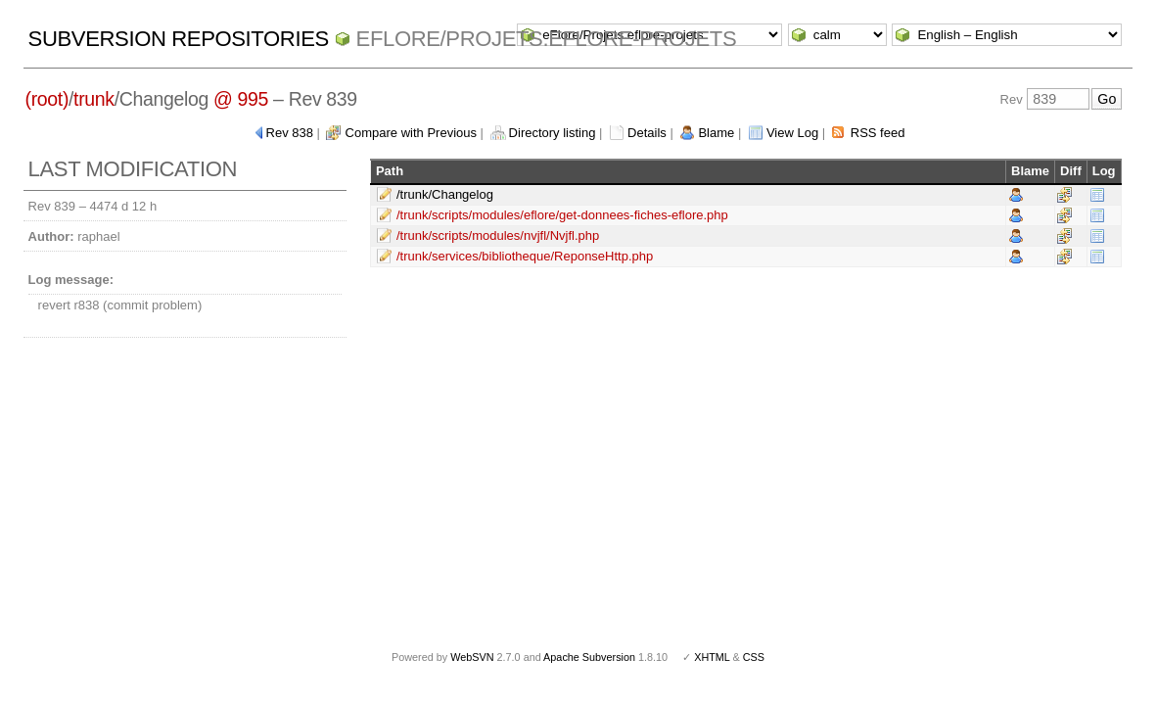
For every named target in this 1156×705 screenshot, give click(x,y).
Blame (716, 132)
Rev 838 (289, 132)
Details (647, 132)
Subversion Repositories (178, 38)
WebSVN (471, 657)
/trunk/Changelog (444, 194)
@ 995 (240, 99)
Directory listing (552, 132)
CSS (753, 657)
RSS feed (878, 132)
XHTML (711, 657)
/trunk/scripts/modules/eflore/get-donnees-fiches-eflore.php (562, 215)
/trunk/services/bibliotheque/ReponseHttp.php (524, 256)
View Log (792, 132)
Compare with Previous (411, 132)
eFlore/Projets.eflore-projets (546, 38)
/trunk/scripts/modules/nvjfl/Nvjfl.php (497, 235)
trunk (94, 99)
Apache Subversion (589, 657)
